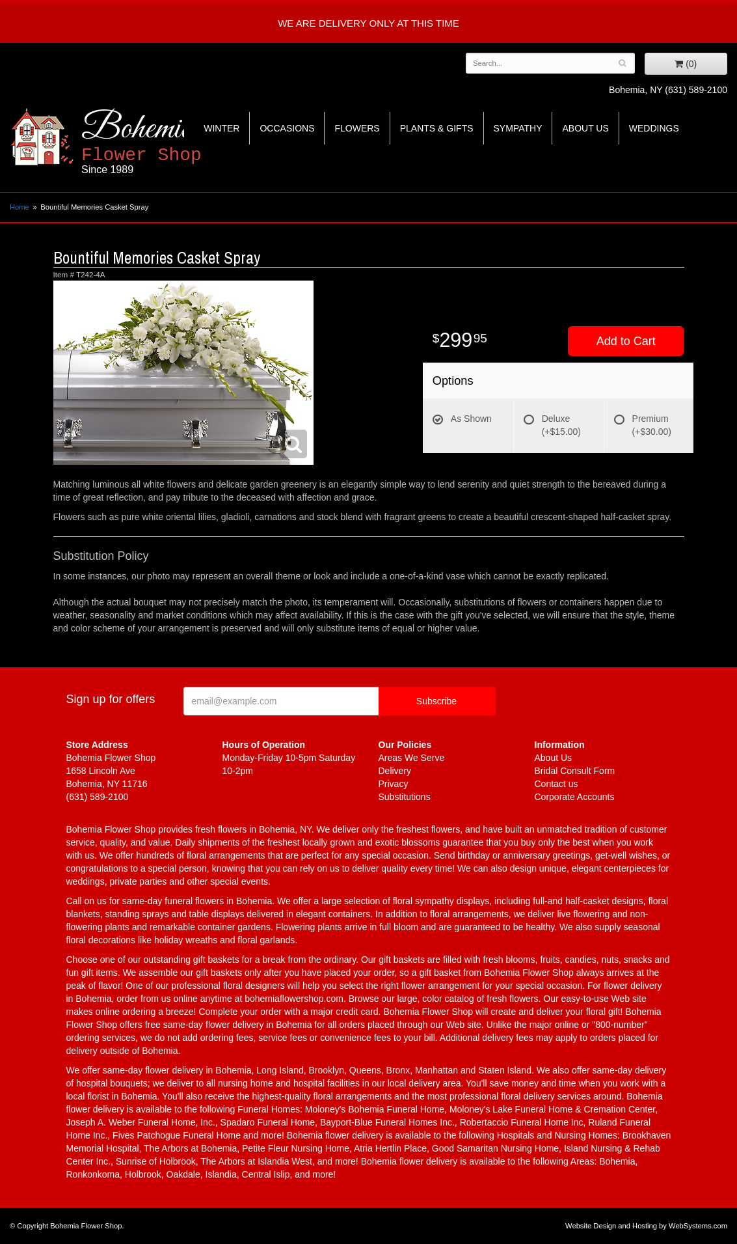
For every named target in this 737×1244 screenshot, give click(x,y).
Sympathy (518, 128)
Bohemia (173, 142)
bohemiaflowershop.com (294, 998)
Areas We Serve (412, 758)
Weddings (654, 128)
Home (19, 207)
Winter (221, 128)
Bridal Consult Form (575, 771)
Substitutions (405, 797)
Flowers (356, 128)
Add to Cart (626, 341)
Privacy (394, 784)
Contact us (556, 784)
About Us (585, 128)
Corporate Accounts (575, 797)
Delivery (395, 771)
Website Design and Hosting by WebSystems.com (646, 1226)
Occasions (287, 128)
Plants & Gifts (437, 128)
